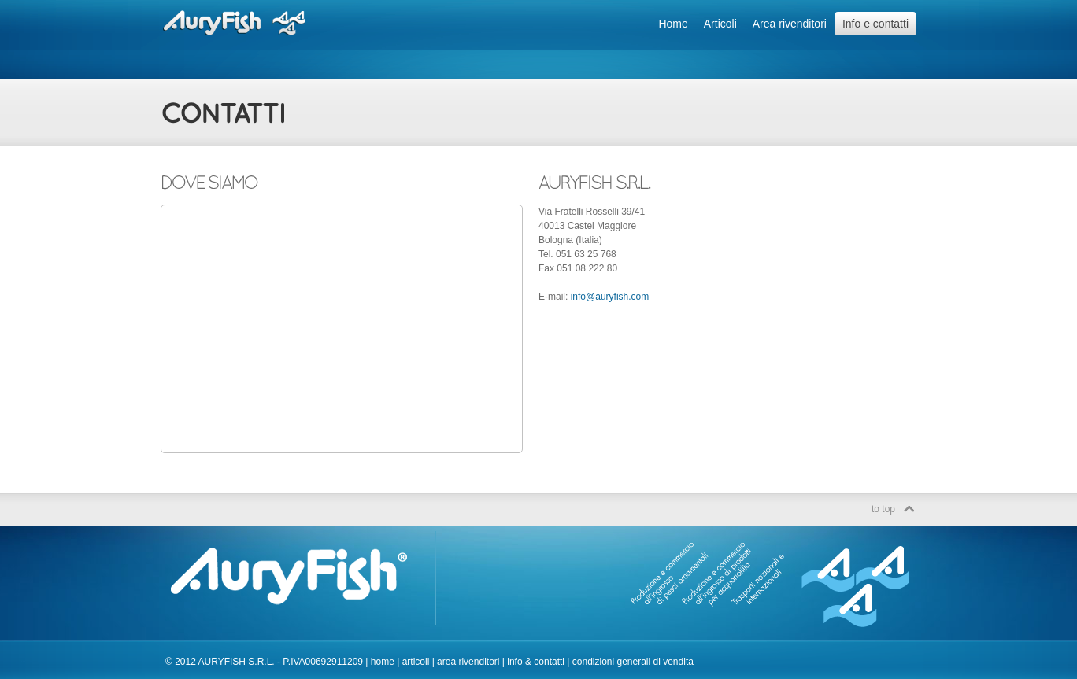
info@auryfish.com (610, 296)
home (382, 661)
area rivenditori (468, 661)
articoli (416, 661)
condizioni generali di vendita (633, 661)
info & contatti (537, 661)
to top (883, 509)
